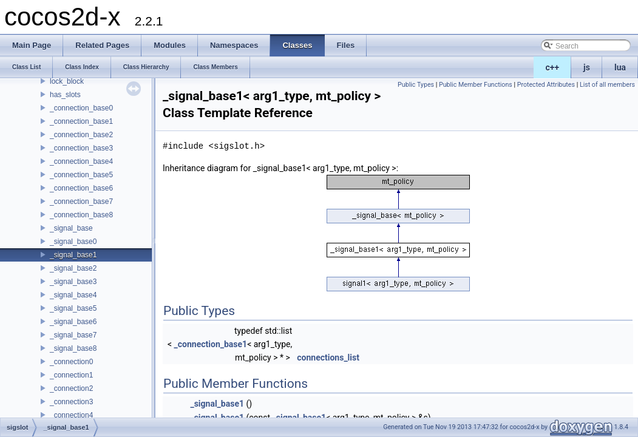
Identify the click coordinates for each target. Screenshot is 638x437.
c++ (553, 67)
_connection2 (71, 388)
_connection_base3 (81, 148)
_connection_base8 (81, 215)
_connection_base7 (81, 201)
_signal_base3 (73, 281)
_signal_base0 (73, 241)
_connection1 (71, 375)
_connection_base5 (81, 175)
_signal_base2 (73, 268)
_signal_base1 (73, 255)
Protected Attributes (546, 85)
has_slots (65, 94)
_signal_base (71, 228)
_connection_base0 (81, 108)
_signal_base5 (73, 308)
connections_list (328, 357)
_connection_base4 (81, 161)
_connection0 (71, 361)
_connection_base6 (81, 188)
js (586, 67)
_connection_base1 (81, 121)
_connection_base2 (81, 134)
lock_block (67, 81)
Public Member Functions (475, 85)
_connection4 (71, 415)
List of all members (607, 85)
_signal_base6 (73, 321)
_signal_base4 (73, 295)
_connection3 (71, 402)
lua (620, 67)
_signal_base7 (73, 335)
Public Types (416, 85)
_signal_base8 (73, 348)
